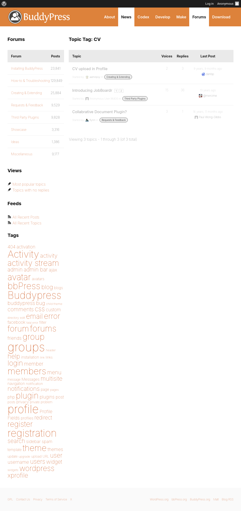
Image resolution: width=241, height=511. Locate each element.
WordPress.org (159, 499)
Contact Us (23, 499)
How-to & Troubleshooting (30, 81)
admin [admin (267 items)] (15, 269)
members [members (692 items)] (27, 371)
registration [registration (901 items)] (32, 433)
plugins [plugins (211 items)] (47, 397)
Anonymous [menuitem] (228, 3)
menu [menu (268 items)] (54, 372)
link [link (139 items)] (42, 357)
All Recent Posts (25, 217)
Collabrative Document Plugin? (99, 111)
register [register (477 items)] (20, 424)
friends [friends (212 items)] (15, 338)
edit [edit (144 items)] (22, 317)
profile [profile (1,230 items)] (23, 409)
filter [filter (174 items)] (42, 322)
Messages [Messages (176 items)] (31, 379)
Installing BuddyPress (27, 68)
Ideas (15, 142)
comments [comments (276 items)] (21, 309)
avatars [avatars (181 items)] (38, 278)
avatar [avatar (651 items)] (19, 277)
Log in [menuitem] (209, 3)
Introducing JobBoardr (92, 90)
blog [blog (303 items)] (47, 287)
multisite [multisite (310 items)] (51, 378)
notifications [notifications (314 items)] (24, 388)
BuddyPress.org (39, 17)
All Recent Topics (26, 223)
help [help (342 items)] (14, 356)
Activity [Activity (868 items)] (23, 254)
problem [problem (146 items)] (46, 402)
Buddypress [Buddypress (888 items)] (34, 295)
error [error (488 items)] (52, 316)
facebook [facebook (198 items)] (16, 322)
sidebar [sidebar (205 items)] (33, 441)
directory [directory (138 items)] (13, 317)
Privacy (37, 499)
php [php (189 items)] (11, 397)
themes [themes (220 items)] (55, 449)
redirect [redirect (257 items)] (43, 417)
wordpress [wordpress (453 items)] (36, 468)
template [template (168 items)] (15, 449)
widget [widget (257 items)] (54, 462)
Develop (162, 17)
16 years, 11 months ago (208, 111)
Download (221, 17)
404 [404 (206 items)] (12, 247)
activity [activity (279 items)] (49, 255)
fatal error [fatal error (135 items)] (32, 322)
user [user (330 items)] (56, 455)
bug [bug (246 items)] (40, 303)
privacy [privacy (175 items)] (22, 401)
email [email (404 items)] (34, 316)
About (109, 17)
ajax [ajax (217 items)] (53, 270)
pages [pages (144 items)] (54, 389)
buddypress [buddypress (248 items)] (21, 303)
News (126, 17)
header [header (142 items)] (51, 350)
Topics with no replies (30, 190)
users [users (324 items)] (37, 461)
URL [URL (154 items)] (46, 456)
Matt (216, 499)
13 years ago (208, 90)
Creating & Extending (118, 77)
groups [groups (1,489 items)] (26, 347)
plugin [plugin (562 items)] (27, 395)
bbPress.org (179, 499)
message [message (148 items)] (14, 379)
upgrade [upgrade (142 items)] (24, 456)
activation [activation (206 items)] (25, 247)
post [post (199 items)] (60, 396)
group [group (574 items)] (33, 337)
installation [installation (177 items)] (30, 357)
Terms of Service (56, 499)
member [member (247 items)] (33, 364)
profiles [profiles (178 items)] (27, 418)
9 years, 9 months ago (208, 68)
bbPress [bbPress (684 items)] (24, 285)
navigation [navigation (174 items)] (16, 383)
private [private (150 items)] (35, 402)
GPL (10, 499)
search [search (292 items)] (16, 440)
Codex (143, 17)
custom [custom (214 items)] (53, 309)
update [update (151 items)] (13, 456)
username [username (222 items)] (18, 462)
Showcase (19, 130)
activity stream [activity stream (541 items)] (33, 263)
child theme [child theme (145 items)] (54, 304)
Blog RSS (227, 499)
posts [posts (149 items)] (11, 402)
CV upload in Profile (90, 68)
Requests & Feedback (114, 120)
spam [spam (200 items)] (47, 441)
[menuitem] (4, 4)
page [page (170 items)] (45, 389)
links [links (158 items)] (49, 357)
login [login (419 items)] (15, 363)
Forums (199, 17)
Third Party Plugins (135, 98)
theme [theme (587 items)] (34, 448)
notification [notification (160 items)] (34, 383)
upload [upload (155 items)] (36, 456)
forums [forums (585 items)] (43, 328)
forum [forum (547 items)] (18, 328)
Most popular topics (29, 184)
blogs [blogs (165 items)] (58, 288)
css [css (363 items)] (40, 309)
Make (181, 17)
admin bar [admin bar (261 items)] (36, 269)
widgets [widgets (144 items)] (13, 470)
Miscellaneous (21, 154)
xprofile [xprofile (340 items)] (18, 475)
